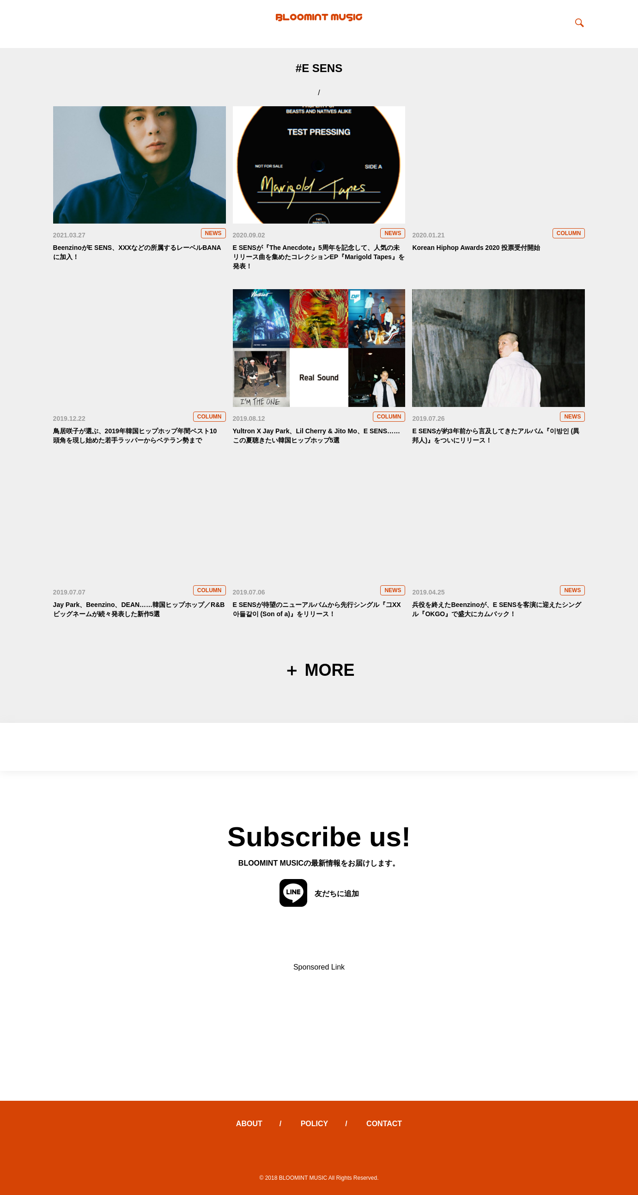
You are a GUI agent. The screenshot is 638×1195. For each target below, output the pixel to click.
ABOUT (249, 1124)
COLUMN (569, 233)
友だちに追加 (319, 893)
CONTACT (384, 1124)
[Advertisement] (319, 1036)
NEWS (213, 233)
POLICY (314, 1124)
